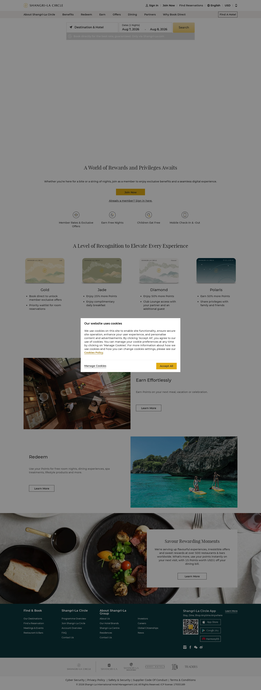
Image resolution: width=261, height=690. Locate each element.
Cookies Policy (93, 352)
